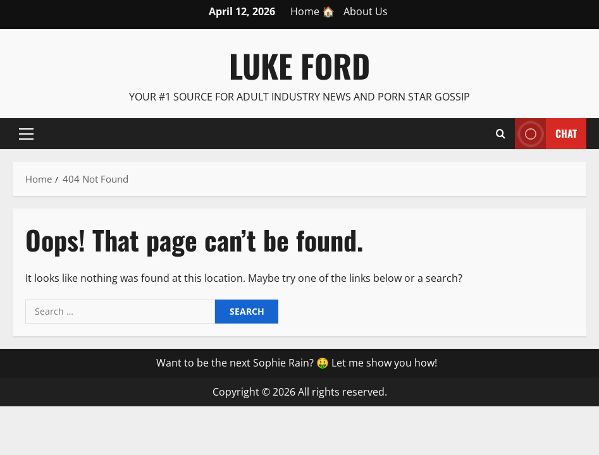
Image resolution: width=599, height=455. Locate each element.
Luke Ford (299, 65)
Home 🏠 (312, 11)
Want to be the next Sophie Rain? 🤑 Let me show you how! (296, 363)
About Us (365, 11)
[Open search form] (500, 133)
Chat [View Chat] (546, 133)
